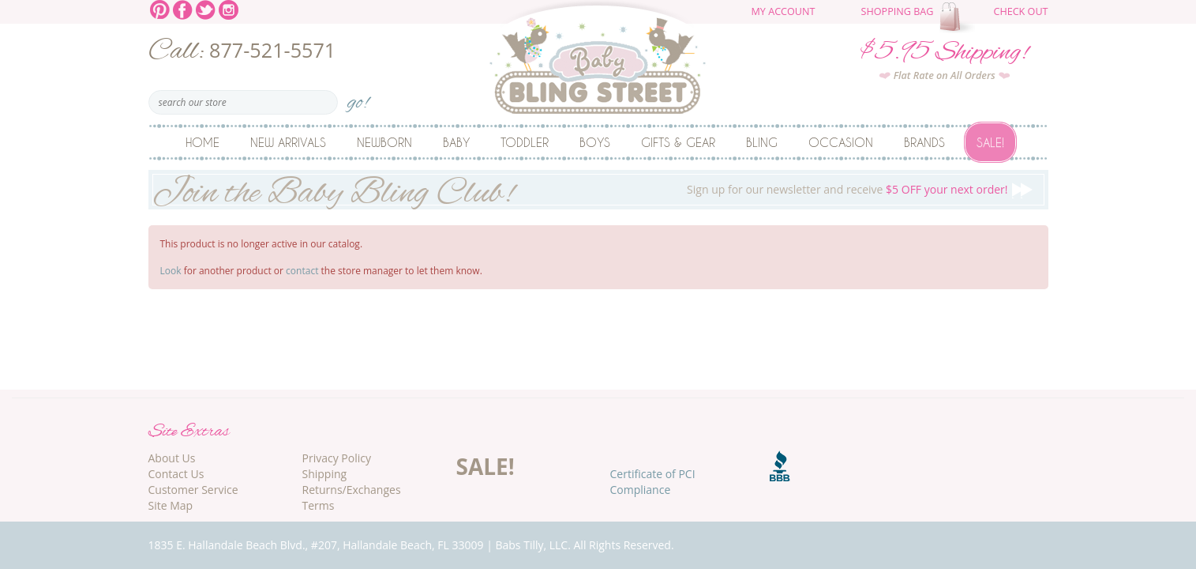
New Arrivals (288, 142)
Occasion (840, 142)
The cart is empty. (959, 17)
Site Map (170, 505)
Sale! (990, 142)
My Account (783, 11)
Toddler (525, 142)
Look (171, 270)
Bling (762, 142)
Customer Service (193, 489)
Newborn (384, 142)
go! (358, 97)
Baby (456, 142)
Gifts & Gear (678, 142)
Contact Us (176, 473)
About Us (172, 457)
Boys (594, 142)
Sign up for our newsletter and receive (598, 189)
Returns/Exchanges (351, 489)
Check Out (1020, 11)
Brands (924, 142)
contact (302, 270)
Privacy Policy (336, 457)
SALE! (485, 466)
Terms (318, 505)
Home (202, 142)
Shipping (324, 473)
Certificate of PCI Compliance (652, 481)
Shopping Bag (897, 11)
